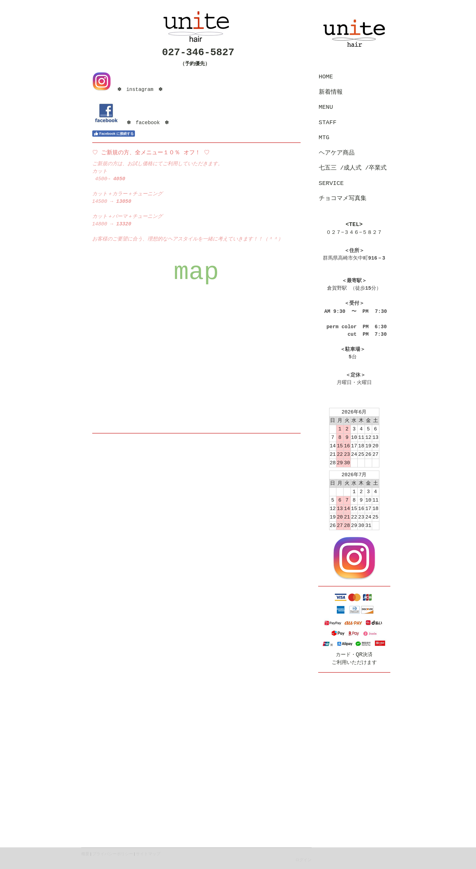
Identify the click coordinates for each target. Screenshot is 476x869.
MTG (324, 137)
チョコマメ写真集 (342, 198)
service (331, 183)
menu (326, 107)
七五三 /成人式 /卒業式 (353, 168)
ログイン (303, 859)
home (326, 76)
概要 (85, 853)
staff (328, 122)
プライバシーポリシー (112, 853)
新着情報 (331, 92)
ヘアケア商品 (337, 153)
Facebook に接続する (114, 133)
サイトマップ (148, 853)
